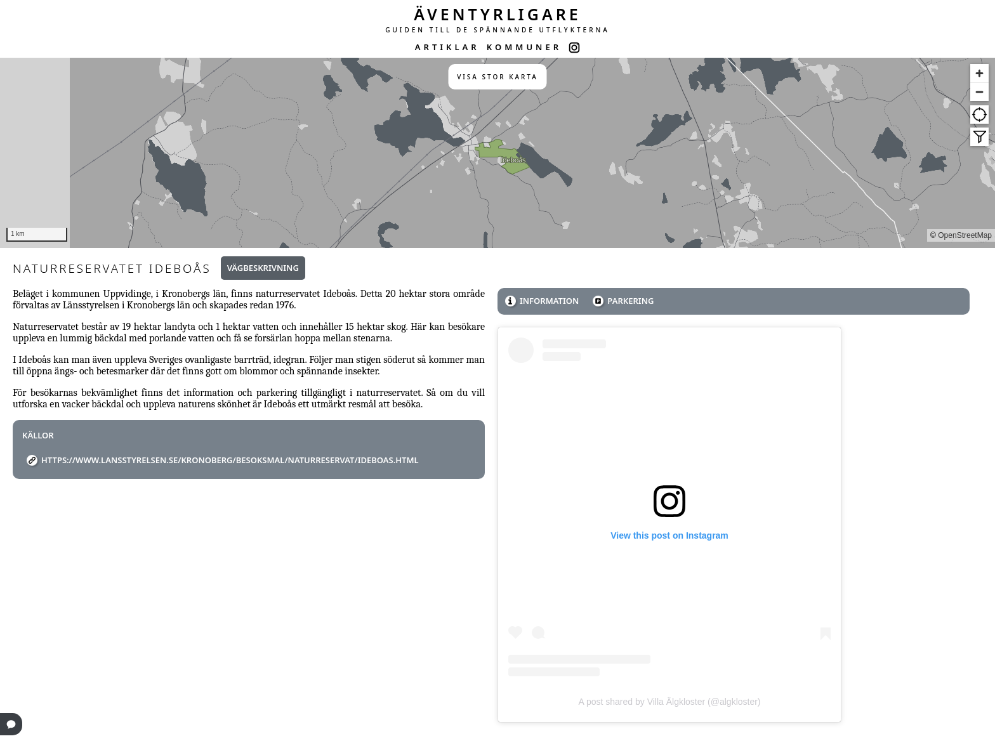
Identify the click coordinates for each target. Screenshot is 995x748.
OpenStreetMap (965, 235)
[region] (497, 153)
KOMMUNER (524, 47)
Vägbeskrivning (263, 267)
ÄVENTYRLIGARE (497, 14)
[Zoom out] (979, 91)
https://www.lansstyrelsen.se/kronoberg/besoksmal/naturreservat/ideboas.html (230, 460)
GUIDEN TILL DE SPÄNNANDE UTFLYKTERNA (497, 29)
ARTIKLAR (447, 47)
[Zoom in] (979, 73)
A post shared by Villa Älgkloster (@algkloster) (669, 702)
